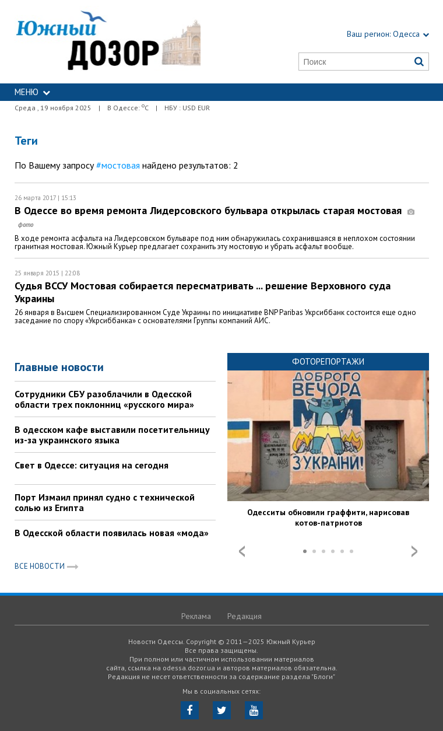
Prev (242, 551)
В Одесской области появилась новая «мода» (112, 532)
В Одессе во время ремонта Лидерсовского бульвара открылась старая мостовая (214, 217)
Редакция (244, 616)
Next (414, 551)
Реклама (196, 616)
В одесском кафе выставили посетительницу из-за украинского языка (112, 435)
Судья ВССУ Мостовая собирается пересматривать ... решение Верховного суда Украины (203, 292)
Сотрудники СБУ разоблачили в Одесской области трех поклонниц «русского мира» (104, 399)
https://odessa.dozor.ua (108, 41)
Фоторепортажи (328, 361)
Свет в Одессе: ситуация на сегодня (91, 465)
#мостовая (118, 165)
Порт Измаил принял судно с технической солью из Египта (105, 502)
